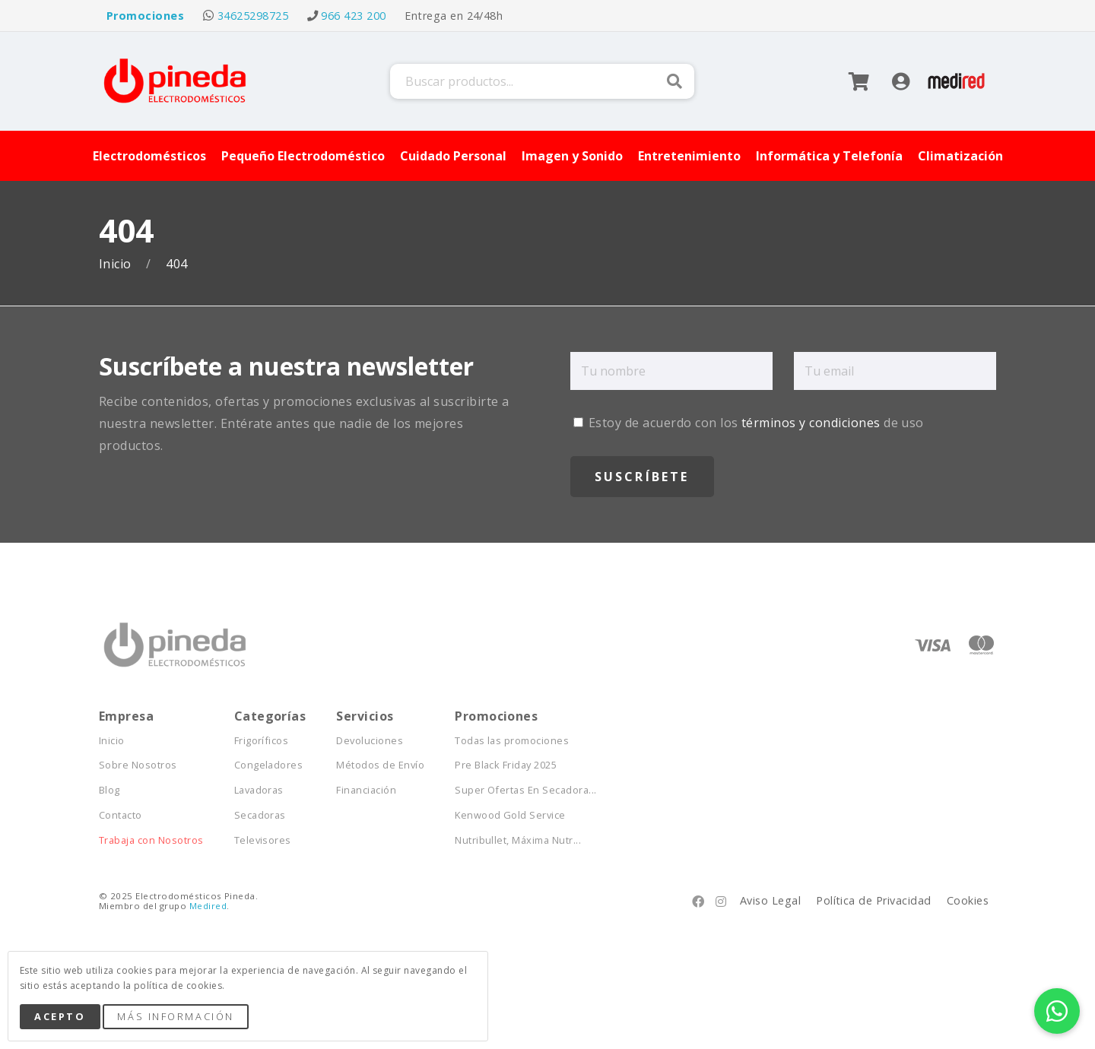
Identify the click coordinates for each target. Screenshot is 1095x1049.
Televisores (262, 840)
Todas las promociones (512, 741)
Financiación (366, 790)
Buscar (674, 81)
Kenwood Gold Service (510, 815)
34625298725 (252, 15)
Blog (109, 790)
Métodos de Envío (380, 765)
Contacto (120, 815)
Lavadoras (259, 790)
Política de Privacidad (874, 900)
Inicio (117, 264)
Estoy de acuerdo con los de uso (748, 422)
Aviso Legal (770, 900)
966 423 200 (353, 15)
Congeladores (268, 765)
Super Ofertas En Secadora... (525, 790)
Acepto (59, 1016)
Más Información (175, 1016)
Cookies (968, 900)
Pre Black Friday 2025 (506, 765)
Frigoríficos (261, 741)
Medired (208, 905)
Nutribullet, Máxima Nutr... (518, 840)
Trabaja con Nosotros (151, 840)
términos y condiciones (811, 422)
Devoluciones (369, 741)
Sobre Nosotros (138, 765)
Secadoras (260, 815)
